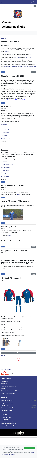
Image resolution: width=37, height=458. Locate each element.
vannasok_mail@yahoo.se (9, 423)
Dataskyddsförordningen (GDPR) (9, 391)
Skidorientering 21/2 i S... (7, 408)
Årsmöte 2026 (6, 106)
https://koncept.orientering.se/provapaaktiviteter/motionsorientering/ (20, 66)
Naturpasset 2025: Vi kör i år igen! (14, 251)
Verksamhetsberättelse (7, 127)
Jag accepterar (29, 448)
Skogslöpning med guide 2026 (12, 76)
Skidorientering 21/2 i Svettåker (13, 186)
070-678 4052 (16, 57)
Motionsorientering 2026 (10, 41)
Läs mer (33, 72)
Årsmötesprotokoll (5, 138)
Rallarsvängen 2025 (8, 227)
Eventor (7, 51)
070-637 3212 (29, 57)
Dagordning (4, 124)
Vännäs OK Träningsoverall (11, 278)
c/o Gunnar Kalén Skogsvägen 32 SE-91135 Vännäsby (8, 419)
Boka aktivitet (4, 381)
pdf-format (11, 60)
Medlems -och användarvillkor (8, 386)
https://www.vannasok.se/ (9, 425)
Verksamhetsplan (5, 129)
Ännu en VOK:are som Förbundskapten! (15, 201)
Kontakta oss (4, 383)
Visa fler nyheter (18, 353)
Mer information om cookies (8, 393)
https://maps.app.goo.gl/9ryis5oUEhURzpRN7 (15, 100)
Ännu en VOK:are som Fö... (7, 410)
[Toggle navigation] (3, 33)
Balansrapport (4, 135)
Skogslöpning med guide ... (7, 403)
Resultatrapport (5, 132)
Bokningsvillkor (5, 388)
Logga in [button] (32, 2)
